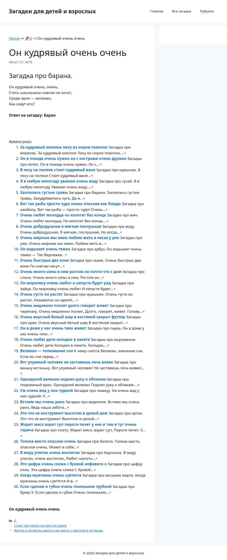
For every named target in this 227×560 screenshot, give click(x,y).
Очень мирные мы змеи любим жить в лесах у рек (70, 237)
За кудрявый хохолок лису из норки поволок (64, 147)
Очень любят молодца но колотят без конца (63, 215)
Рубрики (207, 11)
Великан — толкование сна (47, 350)
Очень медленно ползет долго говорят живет (65, 305)
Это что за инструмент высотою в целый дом (64, 413)
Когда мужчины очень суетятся (51, 475)
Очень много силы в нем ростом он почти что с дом (71, 271)
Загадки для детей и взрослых (52, 11)
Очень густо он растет (42, 294)
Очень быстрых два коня (45, 260)
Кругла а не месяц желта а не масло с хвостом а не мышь (58, 530)
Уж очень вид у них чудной (47, 390)
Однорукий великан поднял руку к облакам (63, 379)
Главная (156, 11)
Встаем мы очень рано (42, 401)
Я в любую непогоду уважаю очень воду (59, 181)
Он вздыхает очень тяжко (45, 249)
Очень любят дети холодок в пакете (55, 339)
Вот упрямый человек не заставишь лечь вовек (67, 362)
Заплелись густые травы (44, 192)
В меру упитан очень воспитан (50, 452)
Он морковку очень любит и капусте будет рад (66, 282)
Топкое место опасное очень (48, 441)
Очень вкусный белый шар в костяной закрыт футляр (73, 316)
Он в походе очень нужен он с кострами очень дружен (73, 158)
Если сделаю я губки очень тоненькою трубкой (66, 486)
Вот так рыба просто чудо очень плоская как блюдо (71, 203)
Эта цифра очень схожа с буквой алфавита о (64, 463)
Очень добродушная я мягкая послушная (61, 226)
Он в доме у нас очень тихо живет (53, 328)
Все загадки (181, 11)
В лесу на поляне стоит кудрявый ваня (58, 169)
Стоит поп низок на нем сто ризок (40, 525)
